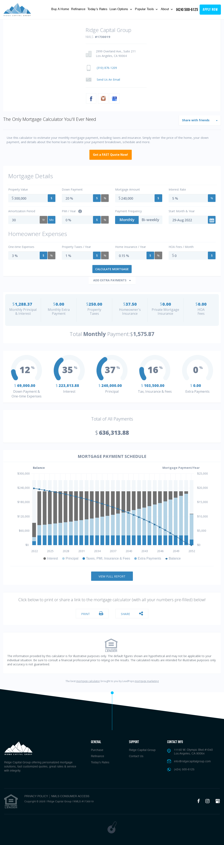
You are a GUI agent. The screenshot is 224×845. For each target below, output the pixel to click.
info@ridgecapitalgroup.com (192, 761)
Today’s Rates (97, 9)
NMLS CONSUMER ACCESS (70, 796)
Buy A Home (60, 9)
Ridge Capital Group (142, 750)
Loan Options (119, 9)
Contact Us (136, 756)
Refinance (78, 9)
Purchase (97, 750)
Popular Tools (145, 9)
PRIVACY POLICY (36, 796)
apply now (210, 9)
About (165, 9)
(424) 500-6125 (187, 9)
